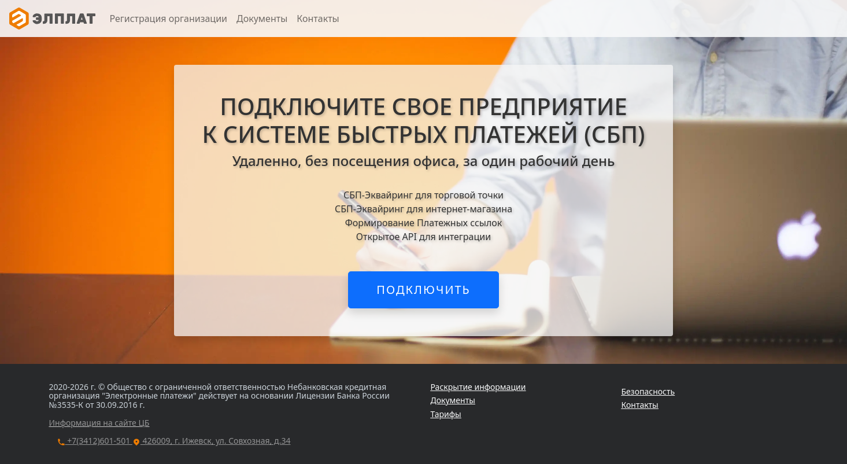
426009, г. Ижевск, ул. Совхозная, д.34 (211, 440)
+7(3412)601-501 (94, 440)
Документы (261, 18)
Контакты (318, 18)
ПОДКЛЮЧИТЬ (423, 289)
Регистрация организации (168, 18)
